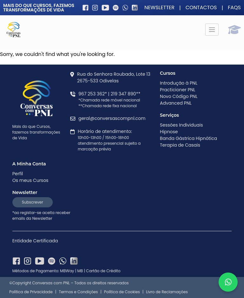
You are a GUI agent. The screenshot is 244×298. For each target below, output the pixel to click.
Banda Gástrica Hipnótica (188, 138)
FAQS (234, 7)
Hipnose (169, 131)
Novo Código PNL (178, 96)
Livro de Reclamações (167, 292)
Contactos (201, 7)
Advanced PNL (176, 103)
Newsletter (159, 7)
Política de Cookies (122, 292)
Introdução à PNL (178, 83)
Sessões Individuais (181, 125)
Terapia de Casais (180, 145)
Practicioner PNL (177, 90)
